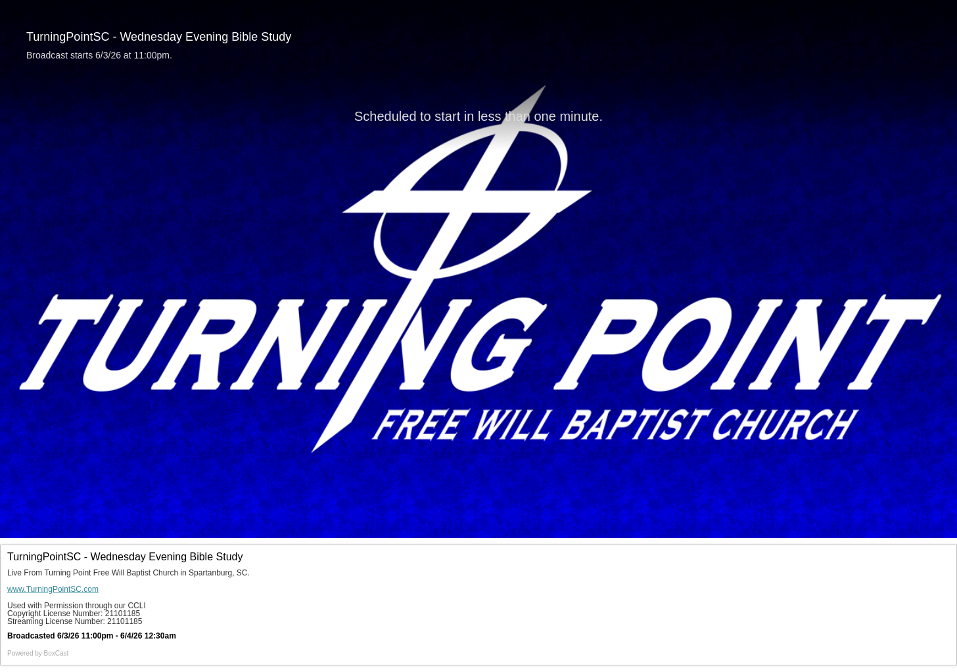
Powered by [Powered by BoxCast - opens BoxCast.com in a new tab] (37, 653)
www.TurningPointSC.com (53, 589)
